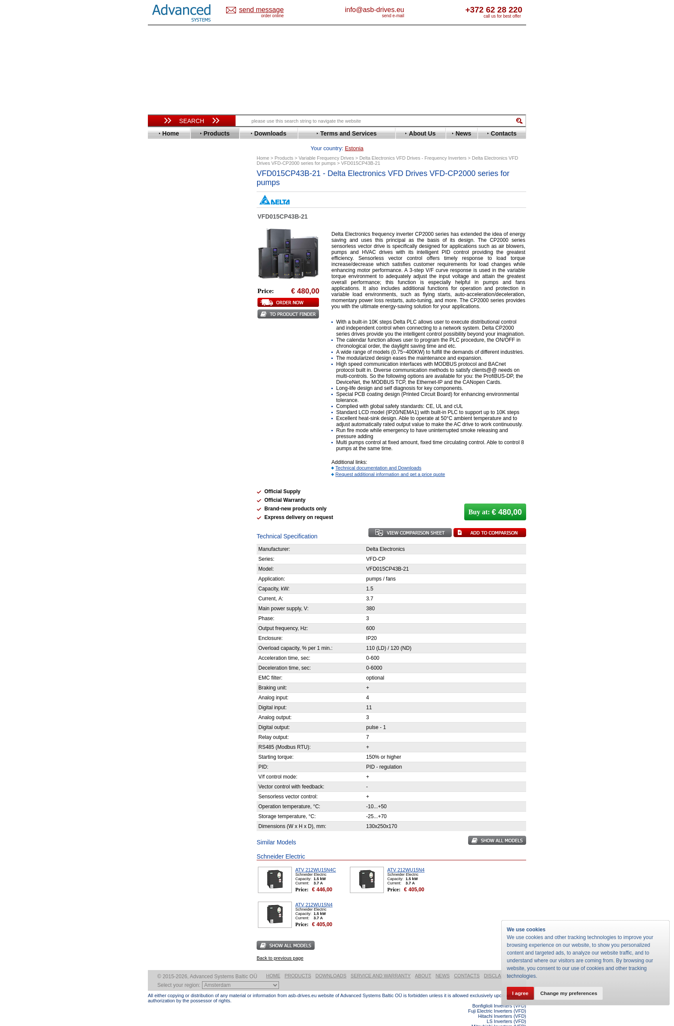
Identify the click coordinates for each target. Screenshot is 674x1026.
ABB (162, 186)
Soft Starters (168, 416)
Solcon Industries (179, 461)
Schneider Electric (180, 361)
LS (159, 315)
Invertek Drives (176, 290)
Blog (158, 545)
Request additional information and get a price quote (390, 461)
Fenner (165, 257)
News (442, 962)
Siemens (167, 374)
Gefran (165, 270)
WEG (162, 393)
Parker (164, 341)
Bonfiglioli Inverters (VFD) (499, 992)
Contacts (467, 962)
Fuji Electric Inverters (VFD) (497, 997)
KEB (161, 303)
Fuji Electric (171, 264)
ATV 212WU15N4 (406, 856)
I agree (522, 992)
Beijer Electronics (179, 199)
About (423, 962)
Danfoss (167, 219)
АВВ (162, 423)
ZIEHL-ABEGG (175, 399)
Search (191, 120)
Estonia (268, 10)
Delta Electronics (178, 225)
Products (298, 962)
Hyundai (167, 283)
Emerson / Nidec (177, 238)
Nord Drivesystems (181, 328)
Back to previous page (280, 944)
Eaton (163, 232)
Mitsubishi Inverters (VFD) (499, 1013)
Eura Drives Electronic (185, 251)
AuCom (165, 429)
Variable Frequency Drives (187, 180)
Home (273, 962)
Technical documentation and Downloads (378, 454)
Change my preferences (575, 992)
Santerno (168, 354)
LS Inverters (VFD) (506, 1008)
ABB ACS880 (512, 1023)
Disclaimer (498, 962)
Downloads (331, 962)
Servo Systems (172, 472)
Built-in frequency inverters (181, 631)
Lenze (164, 309)
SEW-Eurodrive (176, 367)
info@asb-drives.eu (410, 9)
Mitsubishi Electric (180, 322)
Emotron (167, 244)
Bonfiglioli (169, 206)
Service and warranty (381, 962)
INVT (162, 296)
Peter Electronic (177, 448)
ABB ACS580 (512, 1018)
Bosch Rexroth (175, 212)
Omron (165, 335)
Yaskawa (167, 406)
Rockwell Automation (184, 348)
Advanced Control (180, 193)
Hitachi (165, 277)
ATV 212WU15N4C (315, 856)
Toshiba (166, 380)
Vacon (164, 386)
